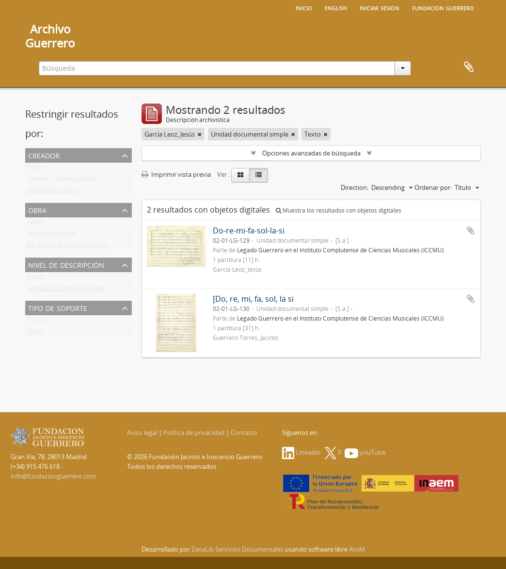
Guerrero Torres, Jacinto (61, 180)
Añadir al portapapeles (470, 230)
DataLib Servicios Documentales (237, 549)
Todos (36, 169)
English (336, 7)
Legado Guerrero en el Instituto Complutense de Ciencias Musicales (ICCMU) (340, 250)
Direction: (354, 187)
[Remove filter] (200, 134)
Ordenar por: (433, 187)
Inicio (304, 7)
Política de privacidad (193, 432)
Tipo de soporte (57, 307)
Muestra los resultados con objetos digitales (338, 210)
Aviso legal (142, 432)
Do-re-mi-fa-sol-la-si (249, 230)
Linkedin (301, 452)
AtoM (357, 549)
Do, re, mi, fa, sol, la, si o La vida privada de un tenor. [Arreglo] (114, 247)
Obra (37, 209)
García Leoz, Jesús (52, 192)
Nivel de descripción (66, 264)
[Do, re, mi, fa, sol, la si (253, 298)
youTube (365, 452)
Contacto (244, 432)
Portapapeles (469, 67)
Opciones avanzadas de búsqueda (311, 153)
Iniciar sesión (379, 7)
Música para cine (51, 235)
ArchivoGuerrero (50, 36)
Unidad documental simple (66, 290)
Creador (44, 154)
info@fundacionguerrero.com (53, 476)
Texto (35, 333)
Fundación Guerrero (443, 7)
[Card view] (240, 175)
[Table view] (258, 175)
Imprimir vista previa (176, 174)
